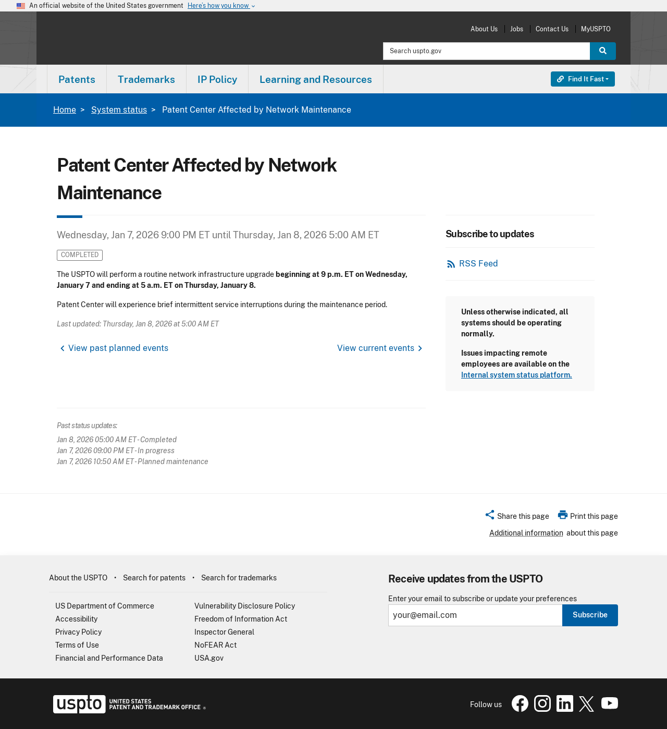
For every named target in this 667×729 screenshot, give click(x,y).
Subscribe (590, 615)
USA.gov (209, 658)
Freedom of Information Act (240, 619)
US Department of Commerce (104, 606)
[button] (516, 518)
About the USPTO (78, 578)
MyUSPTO (596, 29)
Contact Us (552, 29)
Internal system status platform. (516, 375)
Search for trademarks (239, 578)
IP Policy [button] (217, 79)
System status (119, 110)
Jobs (516, 29)
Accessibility (76, 619)
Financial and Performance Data (109, 658)
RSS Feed (478, 264)
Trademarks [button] (146, 79)
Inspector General (224, 632)
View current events (375, 348)
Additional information (526, 533)
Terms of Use (77, 645)
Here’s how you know (222, 6)
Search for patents (154, 578)
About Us (484, 29)
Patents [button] (76, 79)
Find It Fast (580, 79)
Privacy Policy (78, 632)
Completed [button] (79, 255)
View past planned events (118, 348)
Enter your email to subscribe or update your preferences (482, 599)
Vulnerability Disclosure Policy (244, 606)
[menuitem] (77, 79)
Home (64, 110)
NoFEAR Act (215, 645)
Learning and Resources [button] (316, 79)
